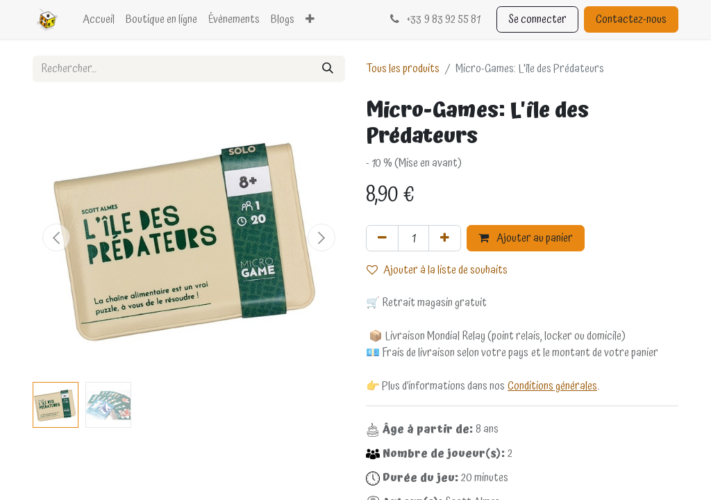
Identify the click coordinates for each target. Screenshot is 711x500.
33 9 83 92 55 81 (433, 19)
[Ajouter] (444, 238)
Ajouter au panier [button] (525, 238)
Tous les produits (403, 69)
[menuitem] (98, 19)
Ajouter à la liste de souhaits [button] (437, 270)
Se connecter (537, 19)
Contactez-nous (631, 19)
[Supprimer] (382, 238)
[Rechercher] (327, 69)
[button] (56, 237)
